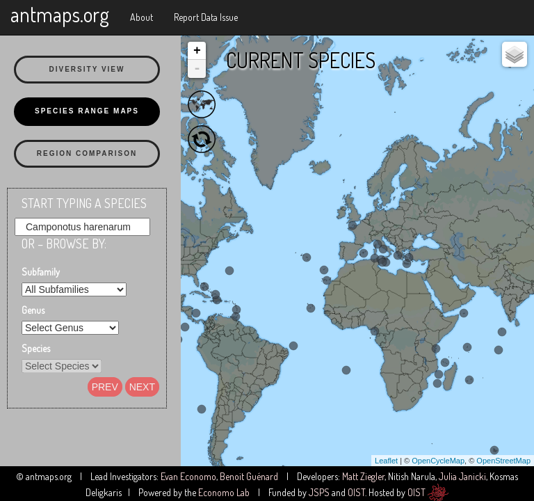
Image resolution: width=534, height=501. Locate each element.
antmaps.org (59, 14)
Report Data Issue (206, 17)
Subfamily (41, 272)
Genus (33, 310)
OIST (356, 492)
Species (36, 348)
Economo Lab (224, 492)
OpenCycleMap (438, 460)
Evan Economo (188, 476)
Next (142, 386)
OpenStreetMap (503, 460)
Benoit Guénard (249, 476)
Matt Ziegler (363, 476)
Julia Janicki (462, 476)
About (141, 17)
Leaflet (386, 460)
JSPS (319, 492)
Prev (105, 386)
